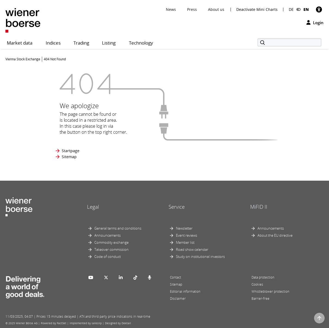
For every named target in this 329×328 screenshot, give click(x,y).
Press (192, 9)
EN (306, 9)
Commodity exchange (111, 242)
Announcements (107, 235)
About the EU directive (275, 235)
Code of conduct (107, 256)
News (171, 9)
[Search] (289, 42)
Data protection (263, 277)
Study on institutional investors (200, 256)
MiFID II (258, 206)
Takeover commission (111, 249)
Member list (185, 242)
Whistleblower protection (270, 291)
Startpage (70, 150)
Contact (175, 277)
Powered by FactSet (53, 323)
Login (315, 22)
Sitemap (69, 156)
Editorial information (185, 291)
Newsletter (184, 228)
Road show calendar (192, 249)
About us (216, 9)
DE (291, 9)
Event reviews (186, 235)
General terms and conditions (117, 228)
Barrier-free (260, 298)
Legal (93, 206)
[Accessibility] (319, 9)
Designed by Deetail (118, 323)
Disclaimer (178, 298)
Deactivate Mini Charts (257, 9)
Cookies (257, 284)
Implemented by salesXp (86, 323)
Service (177, 206)
